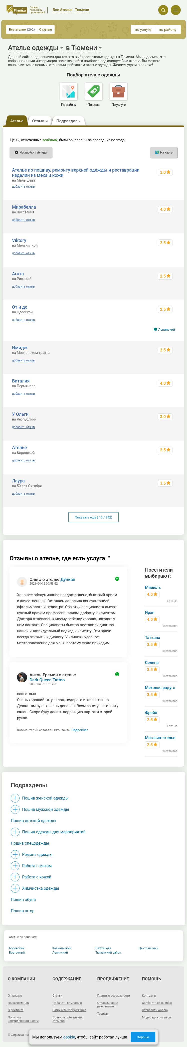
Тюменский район (108, 952)
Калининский (61, 948)
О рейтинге (15, 1010)
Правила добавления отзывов (68, 1019)
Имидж (20, 347)
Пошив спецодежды (30, 843)
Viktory (19, 240)
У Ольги (20, 414)
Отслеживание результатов (107, 1004)
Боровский (16, 948)
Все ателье (22, 29)
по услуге (143, 29)
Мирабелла (24, 207)
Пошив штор (22, 910)
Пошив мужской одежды (45, 809)
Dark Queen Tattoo (47, 679)
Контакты (149, 995)
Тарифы (103, 1013)
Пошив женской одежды (45, 798)
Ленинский (166, 329)
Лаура (18, 480)
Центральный (148, 948)
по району (167, 29)
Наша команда (18, 1003)
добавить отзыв (23, 186)
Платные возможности (113, 995)
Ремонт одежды (37, 854)
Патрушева (103, 948)
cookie (69, 1037)
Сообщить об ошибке (157, 1003)
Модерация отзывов (156, 1017)
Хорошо (143, 1037)
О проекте (15, 995)
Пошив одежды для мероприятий (53, 832)
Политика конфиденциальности (23, 1019)
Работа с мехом (37, 865)
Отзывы (45, 29)
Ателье (19, 447)
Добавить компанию (67, 1003)
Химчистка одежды (40, 888)
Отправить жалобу (155, 1010)
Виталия (21, 380)
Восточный (17, 952)
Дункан (67, 579)
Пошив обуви (23, 899)
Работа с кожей (36, 877)
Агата (18, 273)
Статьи (57, 995)
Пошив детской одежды (33, 820)
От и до (20, 307)
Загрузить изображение (69, 1010)
